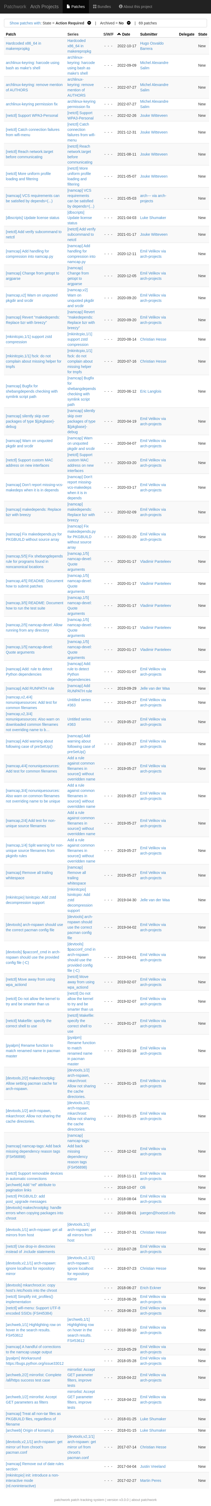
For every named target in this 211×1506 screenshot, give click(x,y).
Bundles (102, 7)
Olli (142, 1187)
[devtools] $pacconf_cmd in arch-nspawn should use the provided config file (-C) (33, 957)
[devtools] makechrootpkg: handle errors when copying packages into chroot (34, 1212)
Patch (11, 34)
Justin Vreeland (153, 1466)
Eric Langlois (150, 391)
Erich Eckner (150, 1288)
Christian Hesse (153, 339)
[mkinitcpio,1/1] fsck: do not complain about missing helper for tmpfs (33, 361)
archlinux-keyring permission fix (32, 104)
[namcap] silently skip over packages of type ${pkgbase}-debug (30, 421)
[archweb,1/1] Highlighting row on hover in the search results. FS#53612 (33, 1330)
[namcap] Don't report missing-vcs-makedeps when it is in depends (79, 487)
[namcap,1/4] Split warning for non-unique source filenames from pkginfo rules (34, 850)
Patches (76, 7)
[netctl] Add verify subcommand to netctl (81, 234)
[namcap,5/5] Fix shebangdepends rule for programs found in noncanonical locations (34, 561)
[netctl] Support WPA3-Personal (32, 115)
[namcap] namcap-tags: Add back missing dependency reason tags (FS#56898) (33, 1151)
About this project (135, 7)
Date (126, 34)
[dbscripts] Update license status (32, 218)
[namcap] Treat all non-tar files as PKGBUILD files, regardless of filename (33, 1418)
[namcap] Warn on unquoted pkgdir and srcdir (81, 443)
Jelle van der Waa (155, 688)
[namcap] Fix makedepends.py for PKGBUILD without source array (81, 537)
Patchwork (15, 6)
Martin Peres (150, 1480)
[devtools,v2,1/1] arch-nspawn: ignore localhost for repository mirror (31, 1268)
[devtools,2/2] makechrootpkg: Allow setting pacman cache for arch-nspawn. (31, 1083)
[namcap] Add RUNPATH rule (30, 688)
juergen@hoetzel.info (157, 1213)
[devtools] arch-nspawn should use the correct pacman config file (80, 927)
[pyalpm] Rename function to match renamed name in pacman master (33, 1050)
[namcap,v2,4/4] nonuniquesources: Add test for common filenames (31, 702)
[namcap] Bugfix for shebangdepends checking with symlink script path (32, 391)
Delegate (186, 34)
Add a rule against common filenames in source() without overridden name (81, 768)
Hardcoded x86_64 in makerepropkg (79, 45)
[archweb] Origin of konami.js (30, 1430)
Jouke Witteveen (154, 115)
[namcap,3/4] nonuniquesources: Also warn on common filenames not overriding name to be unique (33, 795)
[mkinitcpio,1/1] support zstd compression (79, 339)
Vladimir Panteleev (155, 561)
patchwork (62, 1500)
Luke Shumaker (153, 218)
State (202, 34)
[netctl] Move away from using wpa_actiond (80, 982)
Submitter (148, 34)
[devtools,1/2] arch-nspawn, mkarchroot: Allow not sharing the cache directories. (33, 1116)
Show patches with (25, 23)
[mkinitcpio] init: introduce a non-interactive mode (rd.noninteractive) (32, 1480)
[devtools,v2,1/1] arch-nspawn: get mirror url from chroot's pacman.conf (34, 1447)
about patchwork (144, 1500)
